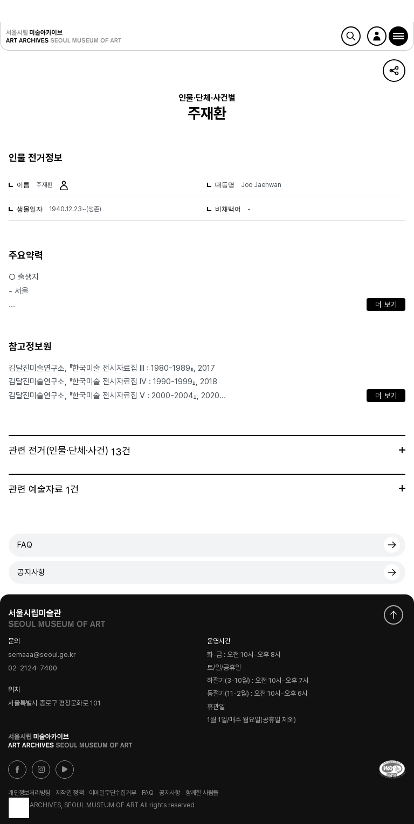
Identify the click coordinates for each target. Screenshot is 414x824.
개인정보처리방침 (29, 793)
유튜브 (64, 769)
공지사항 (31, 572)
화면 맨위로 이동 (393, 615)
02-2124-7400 (32, 668)
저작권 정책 (70, 793)
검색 (351, 36)
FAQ (24, 545)
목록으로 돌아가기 (19, 808)
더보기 (402, 450)
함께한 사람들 (201, 793)
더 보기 (386, 304)
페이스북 (17, 769)
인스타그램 (41, 769)
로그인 (377, 36)
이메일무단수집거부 (112, 793)
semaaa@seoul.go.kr (42, 654)
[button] (398, 36)
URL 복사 (394, 70)
